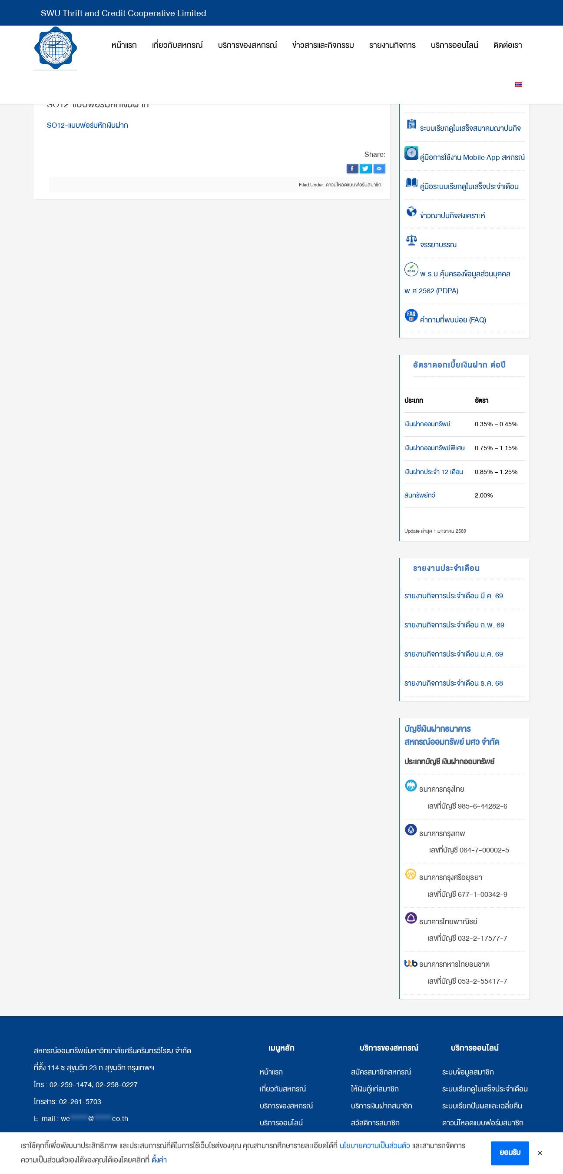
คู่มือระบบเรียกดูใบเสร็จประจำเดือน (461, 186)
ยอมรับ (510, 1157)
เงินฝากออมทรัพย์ (427, 424)
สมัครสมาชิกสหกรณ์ (381, 1072)
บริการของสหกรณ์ (286, 1106)
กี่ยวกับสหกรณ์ (284, 1089)
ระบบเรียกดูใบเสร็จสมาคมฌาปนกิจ (462, 128)
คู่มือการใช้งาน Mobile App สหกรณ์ (464, 157)
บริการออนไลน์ (281, 1123)
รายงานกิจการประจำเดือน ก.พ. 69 (454, 625)
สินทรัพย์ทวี (419, 495)
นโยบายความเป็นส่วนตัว (375, 1150)
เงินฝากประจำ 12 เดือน (433, 472)
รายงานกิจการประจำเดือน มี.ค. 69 (453, 596)
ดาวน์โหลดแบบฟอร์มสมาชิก (353, 184)
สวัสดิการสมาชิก (375, 1123)
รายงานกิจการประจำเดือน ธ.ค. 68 (453, 683)
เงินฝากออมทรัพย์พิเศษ (434, 448)
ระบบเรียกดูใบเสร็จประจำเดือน (485, 1089)
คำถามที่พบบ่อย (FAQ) (445, 320)
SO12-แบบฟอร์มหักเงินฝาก (87, 125)
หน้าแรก (271, 1072)
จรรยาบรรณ (430, 245)
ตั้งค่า (159, 1165)
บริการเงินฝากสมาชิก (381, 1106)
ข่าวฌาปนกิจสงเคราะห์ (451, 215)
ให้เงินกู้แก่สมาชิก (375, 1089)
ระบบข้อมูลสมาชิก (468, 1072)
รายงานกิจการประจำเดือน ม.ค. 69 (453, 654)
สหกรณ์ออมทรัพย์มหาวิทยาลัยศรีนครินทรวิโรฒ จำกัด (55, 48)
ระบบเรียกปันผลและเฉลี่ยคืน (482, 1106)
